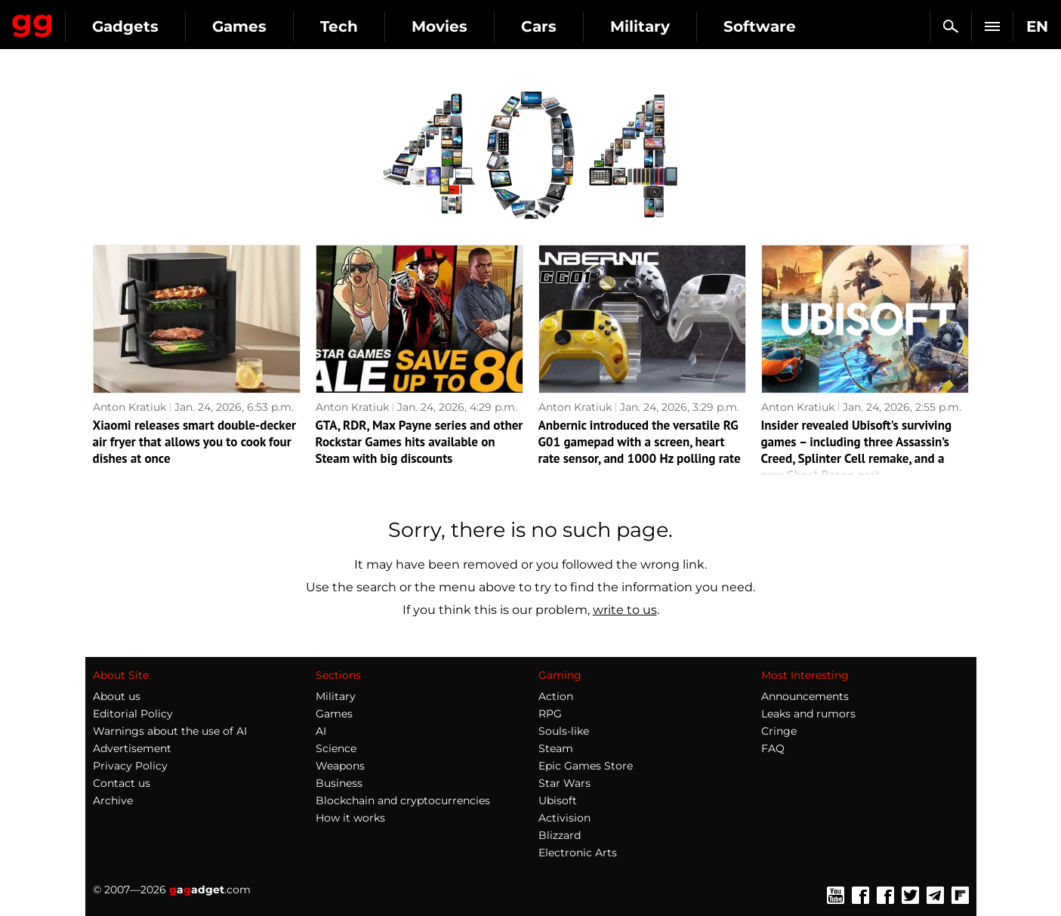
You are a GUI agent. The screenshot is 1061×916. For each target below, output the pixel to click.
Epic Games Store (585, 766)
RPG (550, 713)
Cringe (779, 731)
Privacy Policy (130, 766)
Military (778, 26)
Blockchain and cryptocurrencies (403, 800)
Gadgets (263, 26)
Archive (113, 800)
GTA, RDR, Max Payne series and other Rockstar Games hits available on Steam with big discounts (419, 442)
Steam (555, 748)
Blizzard (559, 835)
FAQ (773, 748)
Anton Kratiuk (129, 407)
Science (336, 748)
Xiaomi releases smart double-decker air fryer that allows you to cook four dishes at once (195, 442)
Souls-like (563, 731)
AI (321, 731)
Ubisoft (557, 800)
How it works (350, 818)
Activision (564, 818)
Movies (578, 26)
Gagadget (101, 20)
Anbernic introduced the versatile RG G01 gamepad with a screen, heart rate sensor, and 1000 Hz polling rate (639, 442)
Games (377, 26)
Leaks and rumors (808, 713)
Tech (477, 26)
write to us (625, 610)
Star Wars (564, 783)
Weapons (340, 766)
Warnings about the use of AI (170, 731)
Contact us (121, 783)
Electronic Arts (577, 852)
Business (339, 783)
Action (555, 696)
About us (116, 696)
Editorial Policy (133, 713)
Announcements (805, 696)
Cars (677, 26)
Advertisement (132, 748)
